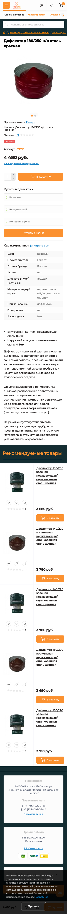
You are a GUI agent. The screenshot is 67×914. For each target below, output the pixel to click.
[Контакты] (51, 5)
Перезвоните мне (33, 814)
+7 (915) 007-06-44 (34, 809)
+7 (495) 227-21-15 (34, 805)
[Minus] (14, 179)
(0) (17, 135)
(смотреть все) (39, 245)
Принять (33, 906)
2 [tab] (35, 116)
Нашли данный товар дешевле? (21, 163)
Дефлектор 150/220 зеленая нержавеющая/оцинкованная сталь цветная (49, 718)
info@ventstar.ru (33, 848)
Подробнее (41, 896)
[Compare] (24, 502)
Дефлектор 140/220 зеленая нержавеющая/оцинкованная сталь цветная (49, 597)
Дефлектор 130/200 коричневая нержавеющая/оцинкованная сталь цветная (49, 657)
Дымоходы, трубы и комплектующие (28, 32)
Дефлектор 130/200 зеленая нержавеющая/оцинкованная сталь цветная (49, 475)
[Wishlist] (16, 502)
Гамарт (30, 122)
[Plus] (14, 175)
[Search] (7, 24)
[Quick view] (8, 502)
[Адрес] (41, 5)
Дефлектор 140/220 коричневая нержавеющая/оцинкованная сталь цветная (49, 536)
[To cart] (50, 517)
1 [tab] (32, 116)
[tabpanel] (33, 80)
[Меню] (6, 5)
